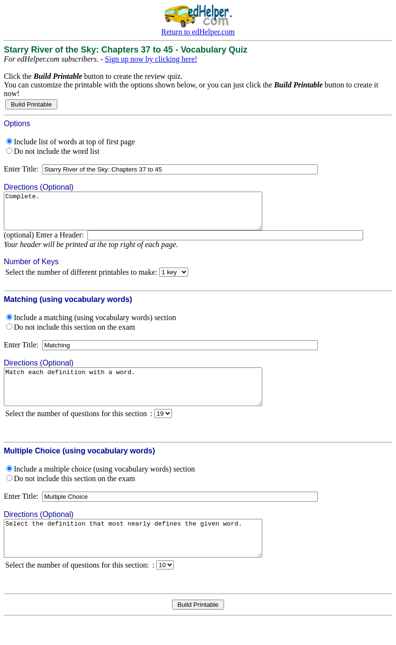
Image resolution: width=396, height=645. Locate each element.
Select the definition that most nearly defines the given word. (148, 556)
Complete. (148, 214)
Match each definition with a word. (148, 397)
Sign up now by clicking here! (151, 59)
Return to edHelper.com (198, 32)
